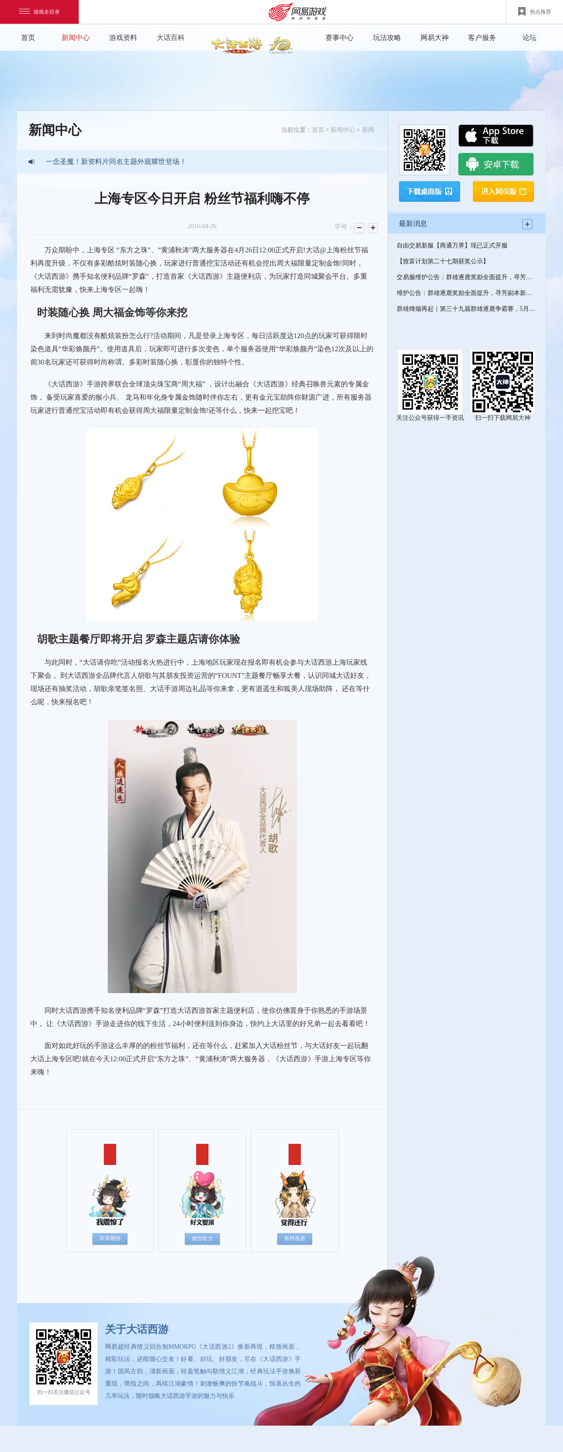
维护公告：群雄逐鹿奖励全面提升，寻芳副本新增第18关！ (467, 293)
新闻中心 (76, 37)
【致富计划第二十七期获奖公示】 (443, 261)
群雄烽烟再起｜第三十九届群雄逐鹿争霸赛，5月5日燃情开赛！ (467, 309)
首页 (28, 37)
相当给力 (202, 1238)
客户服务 (482, 37)
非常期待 (110, 1238)
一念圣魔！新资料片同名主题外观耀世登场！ (116, 161)
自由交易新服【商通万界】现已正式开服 (452, 245)
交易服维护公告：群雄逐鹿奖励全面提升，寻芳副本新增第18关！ (467, 277)
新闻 (368, 130)
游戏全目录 (39, 12)
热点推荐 (534, 11)
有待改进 (294, 1238)
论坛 (530, 37)
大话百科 (171, 37)
